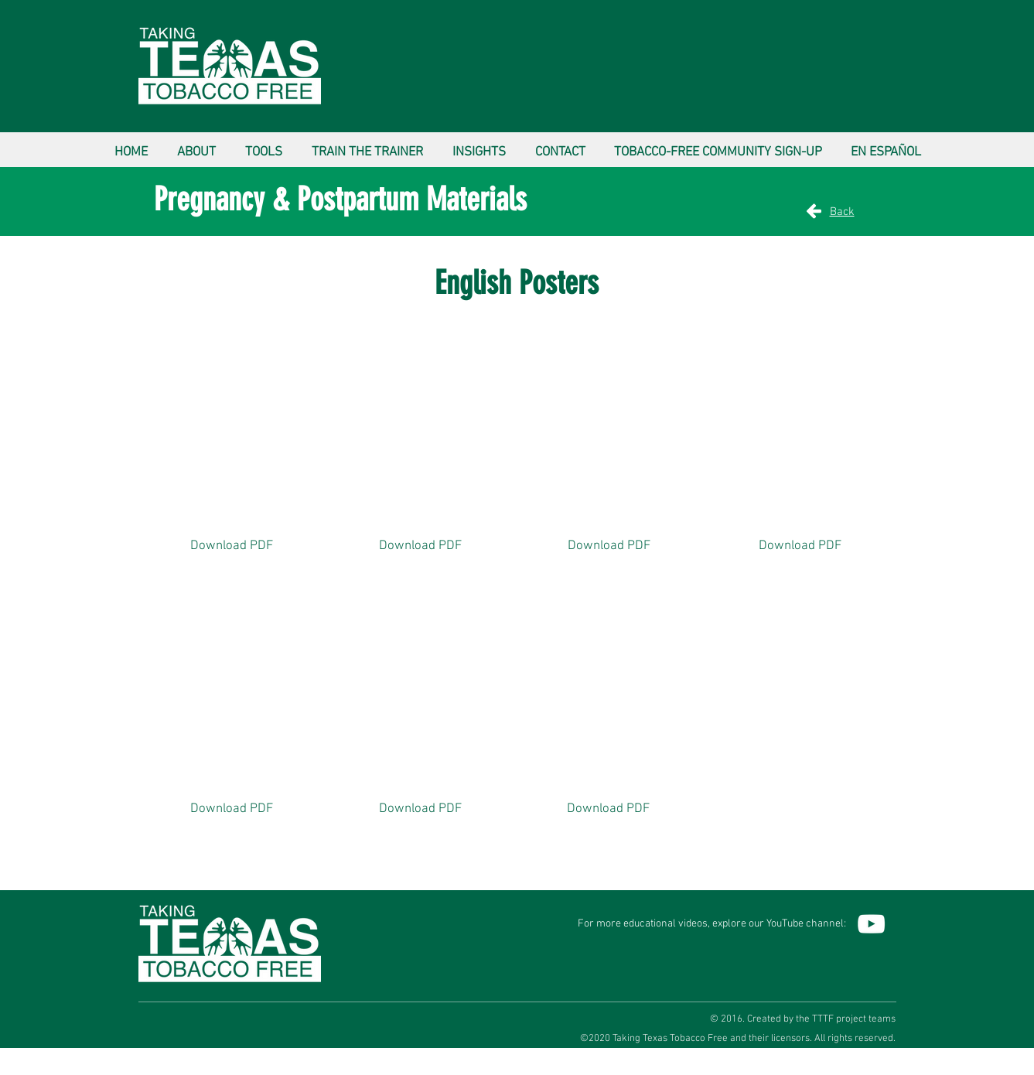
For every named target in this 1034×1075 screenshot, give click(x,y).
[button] (196, 145)
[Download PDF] (232, 546)
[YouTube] (871, 923)
